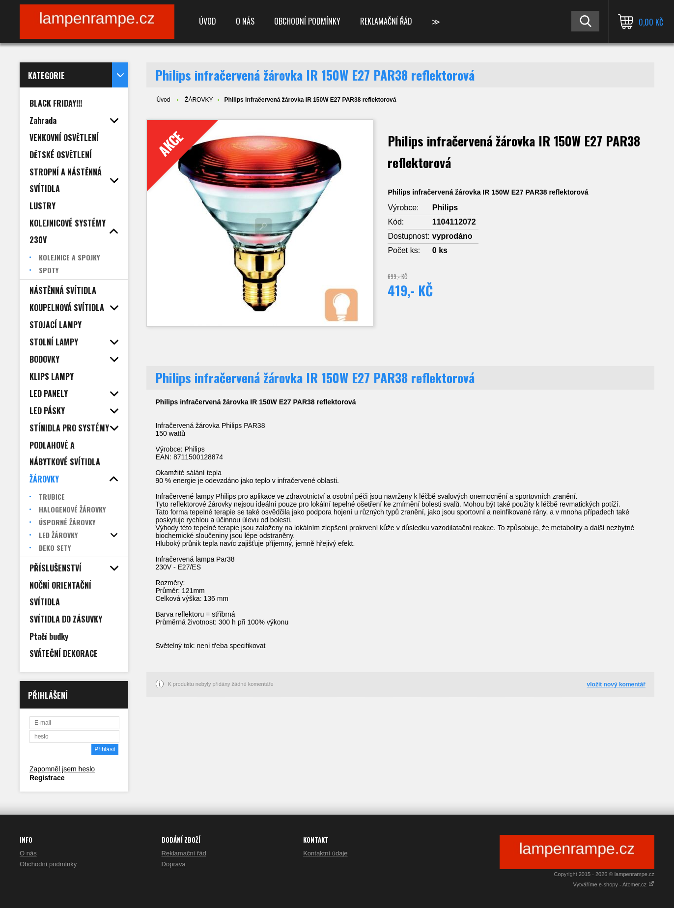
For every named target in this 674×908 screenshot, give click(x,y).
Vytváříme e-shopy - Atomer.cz (613, 884)
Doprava (174, 864)
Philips (445, 207)
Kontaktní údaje (325, 853)
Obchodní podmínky (307, 21)
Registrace (47, 778)
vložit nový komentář (616, 684)
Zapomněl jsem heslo (62, 769)
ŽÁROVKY (199, 99)
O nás (245, 21)
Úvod (207, 21)
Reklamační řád (386, 21)
